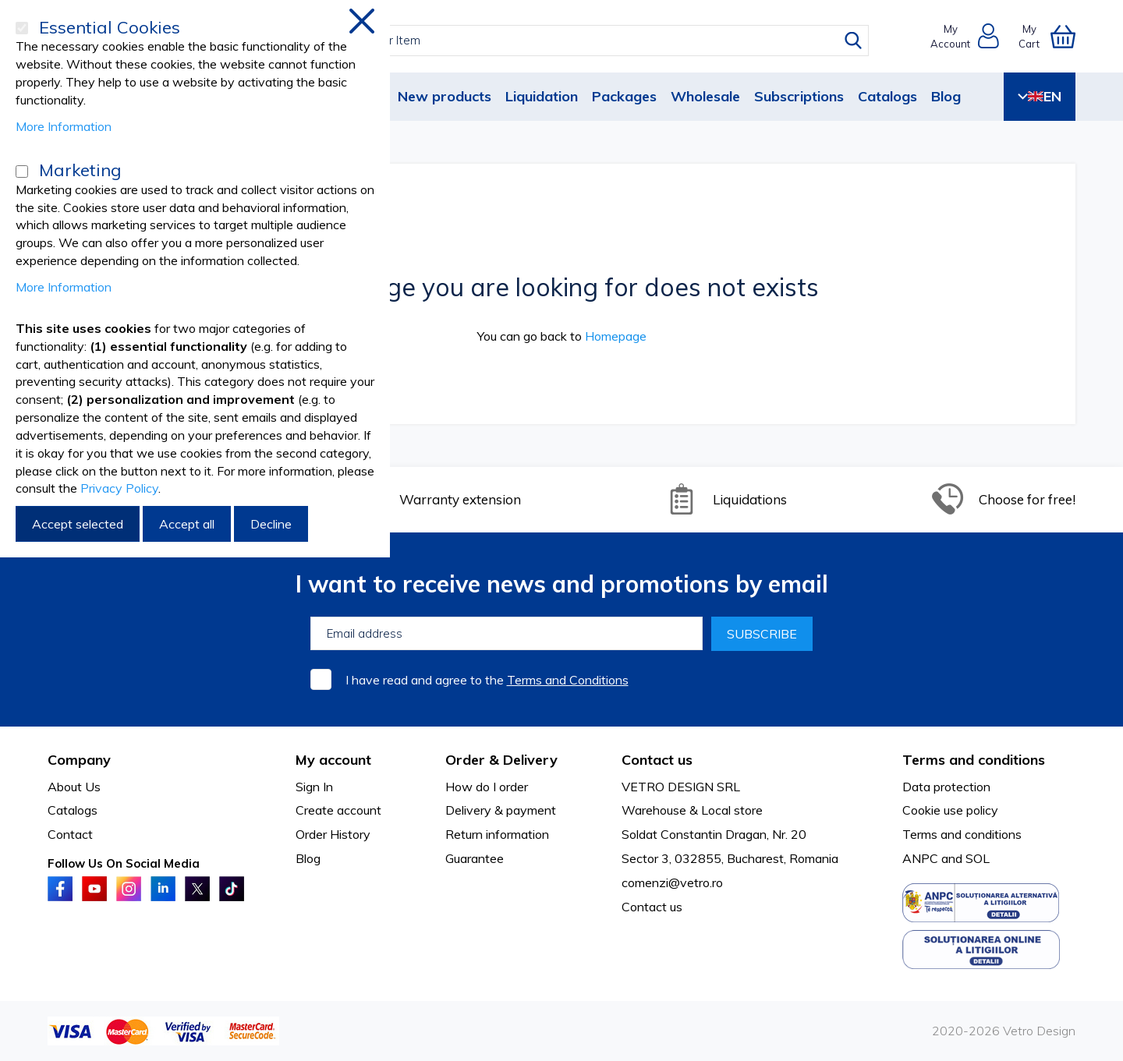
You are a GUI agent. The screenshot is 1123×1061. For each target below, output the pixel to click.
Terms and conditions (962, 834)
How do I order (486, 786)
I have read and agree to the (487, 680)
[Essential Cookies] (22, 28)
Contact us (652, 906)
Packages (624, 96)
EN (1039, 96)
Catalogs (887, 96)
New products (444, 96)
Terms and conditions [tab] (973, 760)
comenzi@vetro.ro (672, 882)
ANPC (920, 858)
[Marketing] (22, 171)
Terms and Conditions (568, 680)
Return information (497, 834)
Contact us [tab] (657, 760)
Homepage (616, 336)
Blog (946, 96)
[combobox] (576, 40)
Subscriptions (799, 96)
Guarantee (474, 858)
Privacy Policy (119, 488)
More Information (64, 126)
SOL (977, 858)
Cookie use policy (950, 810)
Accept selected (77, 524)
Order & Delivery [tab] (501, 760)
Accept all (186, 524)
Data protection (946, 786)
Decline (271, 524)
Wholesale (705, 96)
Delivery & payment (500, 810)
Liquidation (541, 96)
